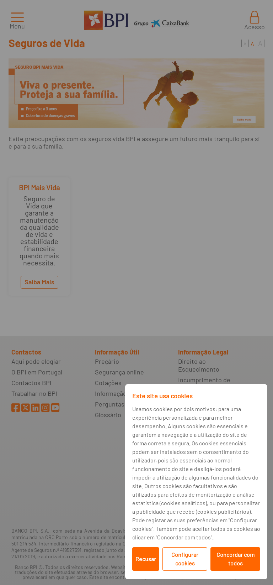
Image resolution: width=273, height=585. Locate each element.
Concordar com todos (235, 558)
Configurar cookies (184, 558)
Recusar (145, 558)
